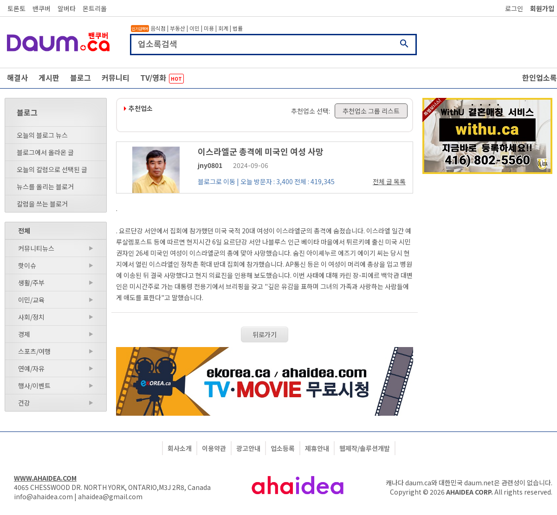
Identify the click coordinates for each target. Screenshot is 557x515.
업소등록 (283, 448)
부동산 (177, 28)
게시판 (49, 77)
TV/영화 (162, 78)
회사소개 (180, 448)
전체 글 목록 (389, 181)
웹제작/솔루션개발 (364, 448)
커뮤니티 (116, 77)
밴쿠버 (41, 8)
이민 (194, 28)
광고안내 (248, 448)
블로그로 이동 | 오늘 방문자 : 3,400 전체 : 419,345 (266, 181)
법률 (238, 28)
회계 (223, 28)
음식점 (158, 28)
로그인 (514, 8)
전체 (24, 230)
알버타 (67, 8)
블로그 (80, 77)
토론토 (16, 8)
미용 (209, 28)
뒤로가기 (265, 334)
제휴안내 (317, 448)
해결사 (17, 77)
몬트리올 (95, 8)
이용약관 (214, 448)
